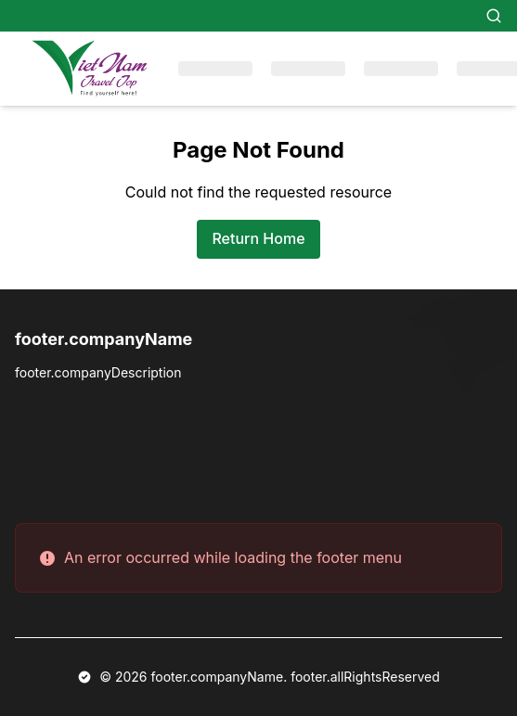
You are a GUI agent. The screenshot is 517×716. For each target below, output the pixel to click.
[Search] (493, 15)
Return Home (258, 238)
